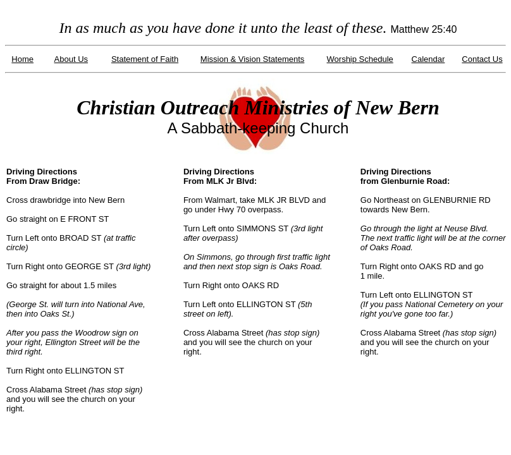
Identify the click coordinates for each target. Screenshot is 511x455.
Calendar (428, 59)
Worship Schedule (360, 59)
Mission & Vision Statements (252, 59)
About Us (71, 59)
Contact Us (482, 59)
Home (22, 59)
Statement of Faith (144, 59)
